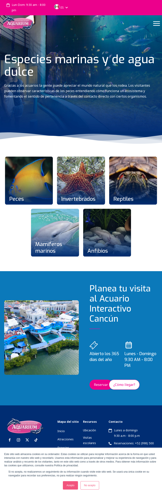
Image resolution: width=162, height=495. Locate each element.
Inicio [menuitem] (61, 431)
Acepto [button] (70, 485)
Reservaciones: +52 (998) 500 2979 (134, 446)
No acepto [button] (90, 485)
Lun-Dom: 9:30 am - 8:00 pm (28, 7)
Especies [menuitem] (63, 448)
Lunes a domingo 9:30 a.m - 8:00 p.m (127, 433)
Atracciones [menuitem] (65, 439)
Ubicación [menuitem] (89, 430)
